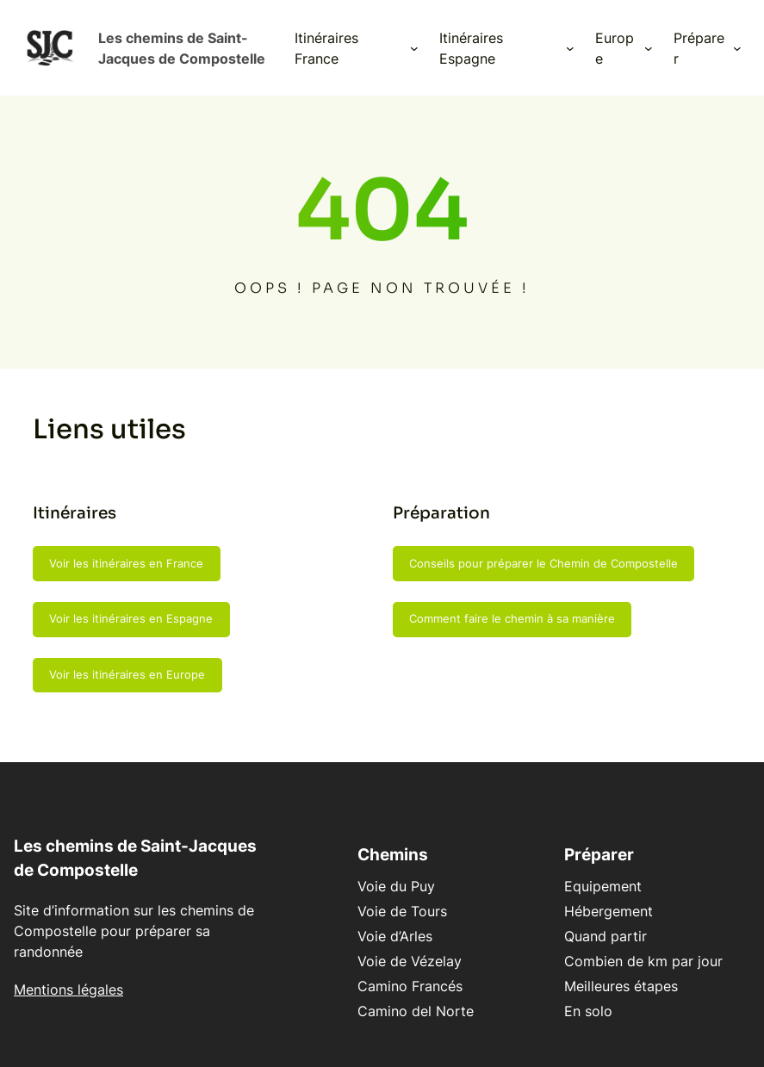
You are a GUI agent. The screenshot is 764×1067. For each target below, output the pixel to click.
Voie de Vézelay (409, 961)
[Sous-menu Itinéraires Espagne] (570, 48)
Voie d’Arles (394, 936)
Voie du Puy (396, 886)
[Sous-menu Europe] (648, 48)
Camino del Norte (415, 1011)
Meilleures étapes (621, 986)
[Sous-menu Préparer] (737, 48)
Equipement (603, 886)
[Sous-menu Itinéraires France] (414, 48)
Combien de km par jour (643, 961)
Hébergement (608, 911)
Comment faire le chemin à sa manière (512, 618)
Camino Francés (410, 986)
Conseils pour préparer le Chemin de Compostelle (543, 563)
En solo (588, 1011)
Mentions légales (68, 989)
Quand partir (605, 936)
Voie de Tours (402, 911)
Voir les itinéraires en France (126, 563)
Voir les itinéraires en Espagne (131, 618)
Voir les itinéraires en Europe (127, 674)
